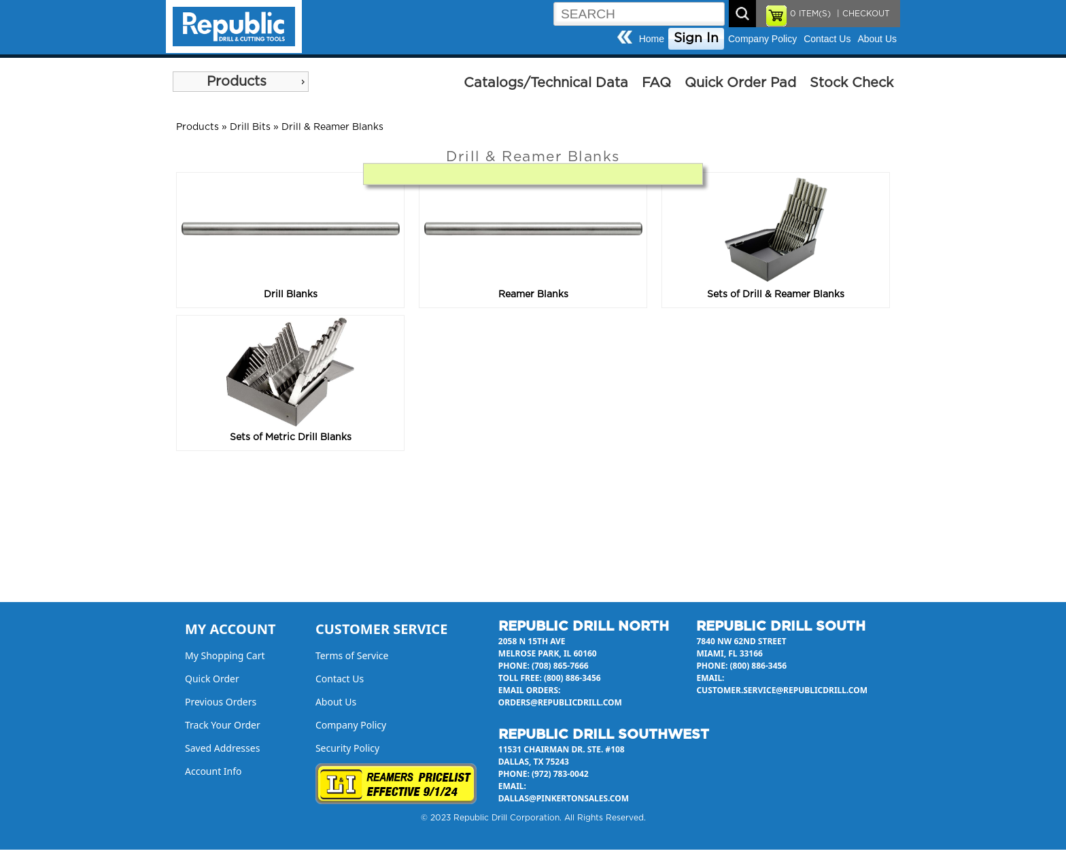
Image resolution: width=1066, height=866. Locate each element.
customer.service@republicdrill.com (781, 690)
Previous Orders (220, 701)
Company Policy (762, 38)
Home (651, 38)
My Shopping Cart (225, 655)
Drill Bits (250, 127)
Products (236, 81)
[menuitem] (240, 81)
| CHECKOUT (862, 14)
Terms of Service (352, 655)
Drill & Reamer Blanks (332, 127)
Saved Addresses (222, 748)
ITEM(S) (810, 14)
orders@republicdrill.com (560, 702)
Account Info (213, 771)
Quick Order (212, 678)
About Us (877, 38)
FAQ (656, 83)
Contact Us (827, 38)
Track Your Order (222, 724)
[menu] (241, 81)
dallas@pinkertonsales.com (563, 798)
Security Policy (347, 748)
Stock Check (851, 83)
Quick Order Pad (740, 83)
